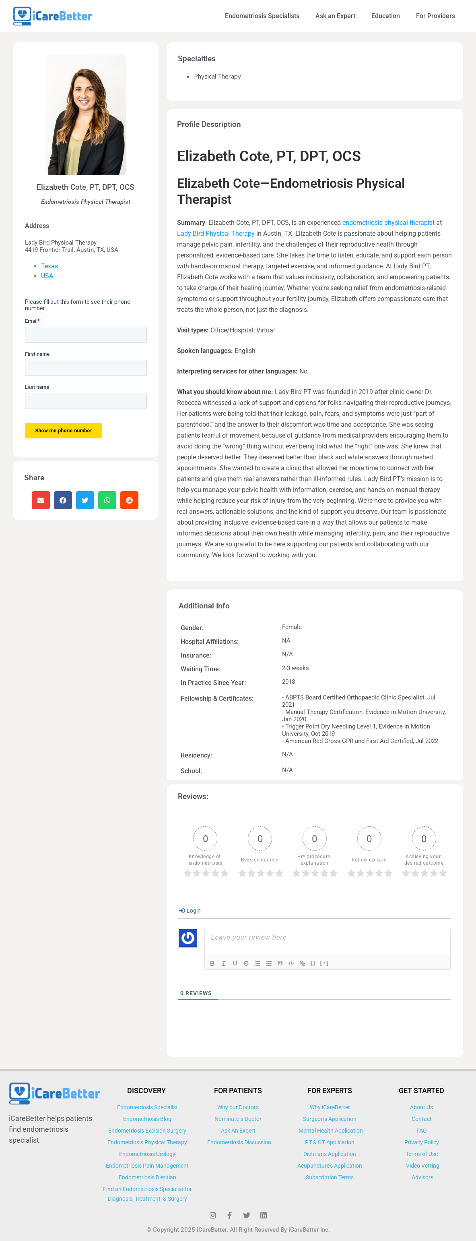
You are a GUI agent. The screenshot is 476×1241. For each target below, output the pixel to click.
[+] (324, 963)
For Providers (435, 16)
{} (313, 963)
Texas (49, 266)
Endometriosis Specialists (262, 16)
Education (385, 16)
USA (47, 276)
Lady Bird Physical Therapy (216, 233)
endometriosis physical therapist (388, 222)
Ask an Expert (335, 16)
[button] (41, 500)
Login (190, 910)
